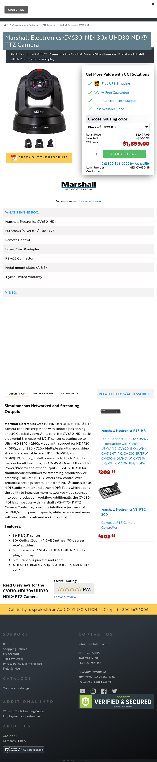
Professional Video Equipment (24, 25)
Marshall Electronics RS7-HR (123, 429)
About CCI (10, 735)
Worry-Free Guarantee (111, 92)
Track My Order (13, 658)
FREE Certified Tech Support (116, 100)
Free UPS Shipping (112, 83)
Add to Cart (124, 154)
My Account (11, 653)
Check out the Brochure (39, 157)
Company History (14, 740)
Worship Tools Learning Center (23, 710)
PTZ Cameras (49, 25)
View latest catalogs (16, 687)
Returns (8, 643)
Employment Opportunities (21, 715)
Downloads (69, 392)
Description (17, 392)
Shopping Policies (15, 648)
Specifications (43, 392)
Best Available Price (109, 108)
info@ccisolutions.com (93, 643)
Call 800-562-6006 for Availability (126, 163)
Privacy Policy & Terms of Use (22, 663)
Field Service (11, 668)
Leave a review (90, 200)
